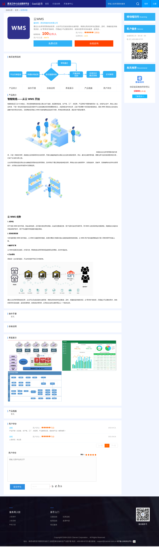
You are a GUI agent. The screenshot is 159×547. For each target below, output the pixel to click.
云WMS (39, 19)
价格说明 (51, 88)
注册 (154, 4)
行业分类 (56, 4)
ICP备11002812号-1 (125, 541)
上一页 (100, 445)
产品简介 (13, 88)
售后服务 (53, 525)
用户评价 (107, 88)
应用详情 (23, 10)
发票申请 (66, 521)
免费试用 (52, 43)
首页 (47, 4)
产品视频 (88, 88)
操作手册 (32, 88)
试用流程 (66, 517)
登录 (146, 4)
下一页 (113, 445)
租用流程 (53, 521)
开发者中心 (68, 4)
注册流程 (53, 517)
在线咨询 (94, 43)
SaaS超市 (37, 3)
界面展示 (70, 88)
